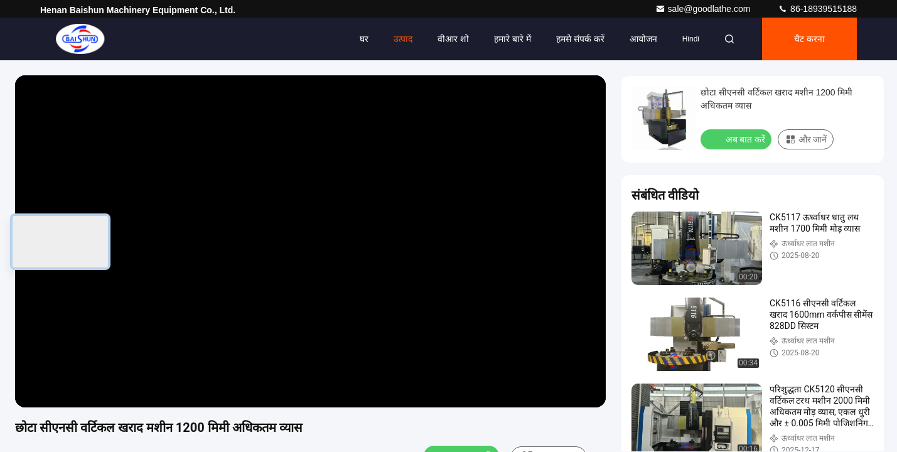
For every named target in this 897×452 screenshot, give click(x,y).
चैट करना (809, 39)
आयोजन (643, 39)
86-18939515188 (817, 9)
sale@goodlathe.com (704, 9)
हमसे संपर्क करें (580, 39)
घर (364, 39)
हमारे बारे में (512, 39)
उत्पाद (403, 39)
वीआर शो (453, 39)
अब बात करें (737, 138)
